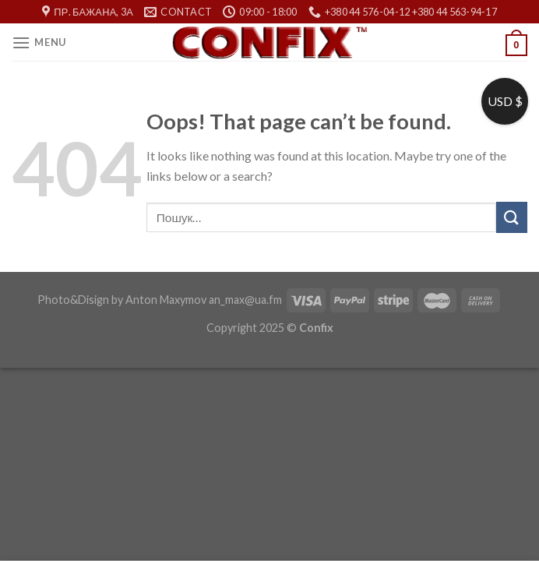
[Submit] (511, 217)
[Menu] (39, 42)
